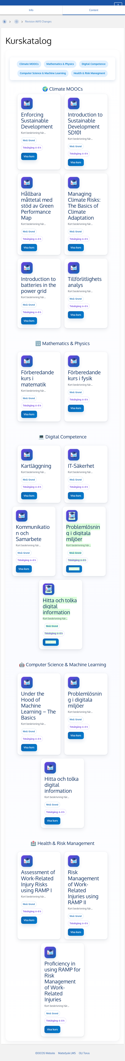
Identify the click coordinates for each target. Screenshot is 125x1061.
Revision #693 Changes (38, 21)
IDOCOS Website (45, 1053)
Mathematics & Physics (60, 63)
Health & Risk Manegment (89, 73)
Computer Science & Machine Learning (43, 73)
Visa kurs (29, 156)
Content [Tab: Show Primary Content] (93, 10)
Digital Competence (94, 63)
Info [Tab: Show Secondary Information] (31, 10)
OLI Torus (84, 1053)
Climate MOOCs (29, 63)
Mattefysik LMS (67, 1053)
